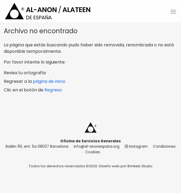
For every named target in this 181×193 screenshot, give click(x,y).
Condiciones (164, 146)
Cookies (92, 152)
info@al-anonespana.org (96, 146)
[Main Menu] (171, 12)
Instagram (136, 146)
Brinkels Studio (139, 166)
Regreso (53, 90)
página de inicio (49, 81)
